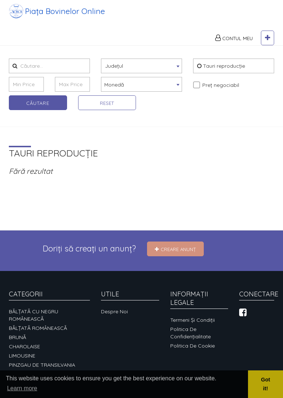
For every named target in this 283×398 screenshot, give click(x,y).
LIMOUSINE (22, 355)
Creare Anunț (175, 249)
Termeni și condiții (192, 320)
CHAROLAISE (24, 346)
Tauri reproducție (221, 74)
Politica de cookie (192, 345)
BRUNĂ (17, 337)
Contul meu (234, 46)
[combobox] (141, 74)
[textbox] (141, 74)
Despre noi (114, 311)
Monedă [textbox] (114, 93)
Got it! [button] (265, 384)
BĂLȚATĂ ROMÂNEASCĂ (38, 328)
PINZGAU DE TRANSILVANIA (42, 365)
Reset (107, 112)
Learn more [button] (22, 388)
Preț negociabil (220, 94)
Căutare (37, 112)
